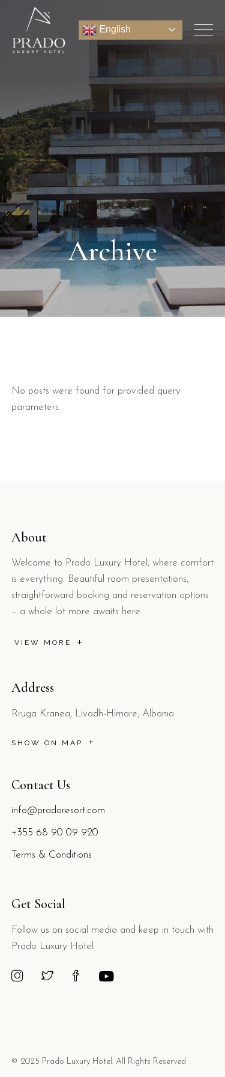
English (106, 30)
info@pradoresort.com (58, 810)
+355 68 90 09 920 (54, 833)
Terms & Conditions (51, 855)
